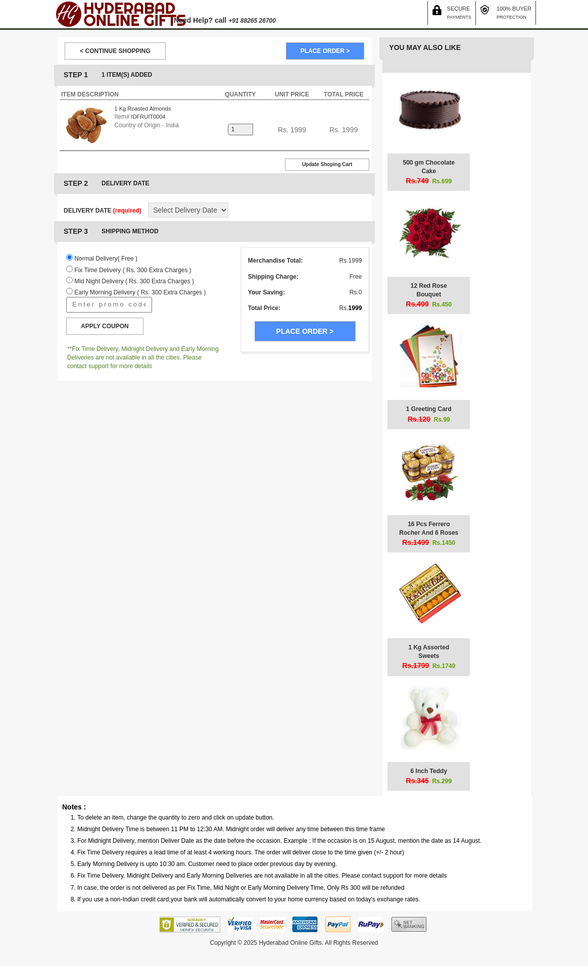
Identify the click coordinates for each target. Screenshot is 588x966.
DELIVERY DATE (102, 210)
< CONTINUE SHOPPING (115, 51)
